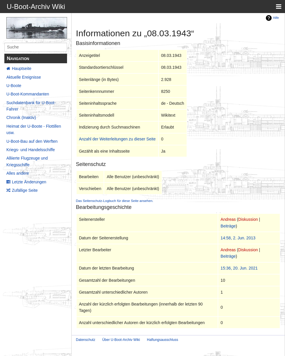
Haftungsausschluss (162, 340)
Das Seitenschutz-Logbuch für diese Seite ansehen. (115, 201)
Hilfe (276, 17)
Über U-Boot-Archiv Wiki (121, 340)
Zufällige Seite (25, 190)
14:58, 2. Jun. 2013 (238, 238)
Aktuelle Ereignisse (23, 77)
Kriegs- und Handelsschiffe (30, 149)
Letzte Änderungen (29, 182)
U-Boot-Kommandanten (27, 94)
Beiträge (228, 226)
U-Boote (13, 85)
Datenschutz (85, 340)
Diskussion (248, 219)
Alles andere (17, 173)
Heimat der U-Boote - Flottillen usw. (33, 129)
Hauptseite (21, 68)
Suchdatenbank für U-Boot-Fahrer (31, 105)
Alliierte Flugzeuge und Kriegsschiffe (27, 161)
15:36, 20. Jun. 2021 (239, 268)
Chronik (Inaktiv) (21, 117)
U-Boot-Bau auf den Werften (31, 141)
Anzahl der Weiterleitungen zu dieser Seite (117, 139)
